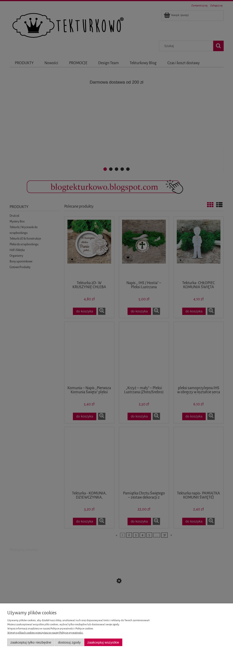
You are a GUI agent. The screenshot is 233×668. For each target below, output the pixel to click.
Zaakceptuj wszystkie (103, 642)
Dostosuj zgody (69, 642)
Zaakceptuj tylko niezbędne (30, 642)
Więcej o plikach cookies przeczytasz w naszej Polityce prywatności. (45, 632)
